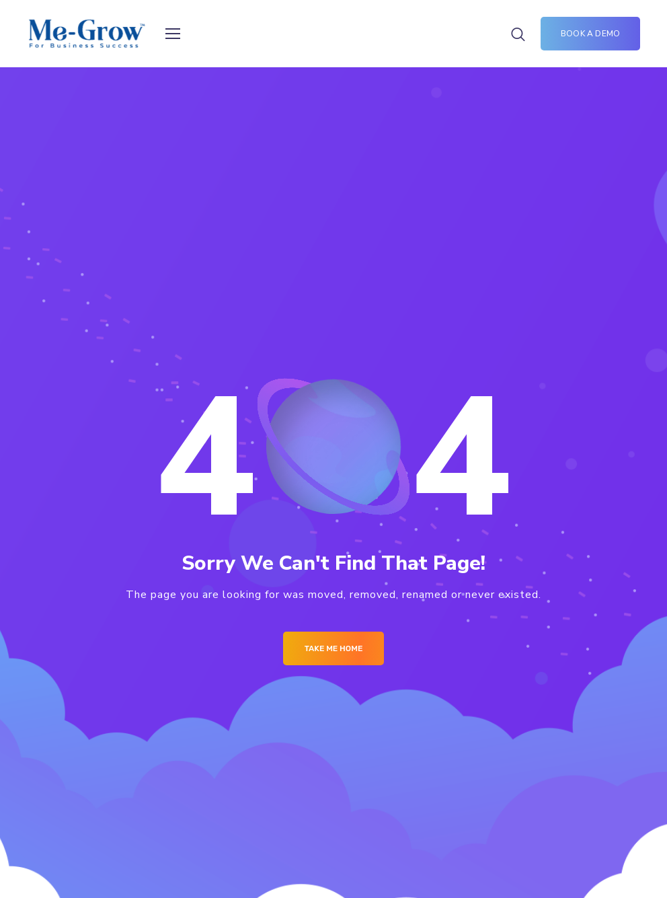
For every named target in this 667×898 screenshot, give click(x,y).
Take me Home (334, 648)
